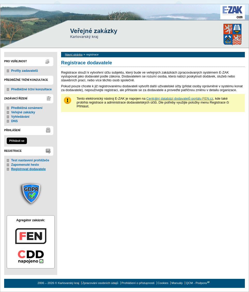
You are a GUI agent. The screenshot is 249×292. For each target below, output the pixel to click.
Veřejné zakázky (23, 112)
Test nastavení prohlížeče (30, 160)
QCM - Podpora (196, 283)
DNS (14, 121)
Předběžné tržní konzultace (31, 89)
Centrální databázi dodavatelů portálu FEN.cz (180, 98)
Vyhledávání (20, 117)
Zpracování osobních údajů (100, 283)
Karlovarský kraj (109, 16)
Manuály (177, 283)
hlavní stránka (74, 54)
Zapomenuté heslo (25, 165)
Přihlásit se (16, 140)
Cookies (163, 283)
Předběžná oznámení (26, 108)
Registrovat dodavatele (28, 169)
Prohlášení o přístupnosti (137, 283)
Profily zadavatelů (24, 71)
